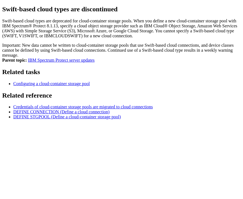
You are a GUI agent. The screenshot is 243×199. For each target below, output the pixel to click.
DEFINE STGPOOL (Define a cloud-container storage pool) (67, 116)
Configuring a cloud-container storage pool (51, 83)
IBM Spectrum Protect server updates (61, 60)
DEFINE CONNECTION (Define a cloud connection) (61, 111)
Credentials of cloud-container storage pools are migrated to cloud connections (83, 106)
